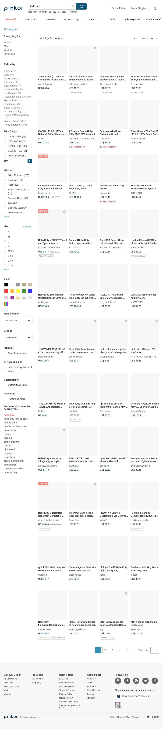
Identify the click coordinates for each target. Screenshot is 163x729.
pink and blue (80, 84)
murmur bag (10, 472)
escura (7, 434)
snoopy (52, 12)
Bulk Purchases (66, 683)
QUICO (72, 193)
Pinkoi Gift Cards (11, 686)
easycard (104, 138)
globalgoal (43, 302)
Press (89, 683)
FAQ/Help (63, 679)
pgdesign (104, 465)
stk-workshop (75, 356)
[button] (30, 161)
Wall (6, 690)
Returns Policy (66, 698)
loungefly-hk (44, 193)
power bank (10, 430)
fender (134, 575)
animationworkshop (140, 465)
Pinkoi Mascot (93, 690)
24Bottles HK (137, 247)
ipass (40, 138)
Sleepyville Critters (47, 465)
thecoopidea (75, 575)
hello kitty (32, 12)
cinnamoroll (10, 464)
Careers (90, 694)
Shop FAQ (36, 683)
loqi (101, 629)
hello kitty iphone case (16, 419)
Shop (6, 46)
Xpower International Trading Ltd (85, 138)
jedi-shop (135, 629)
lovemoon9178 (138, 138)
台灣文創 (43, 12)
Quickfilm (42, 575)
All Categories (11, 29)
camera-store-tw (77, 302)
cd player (9, 453)
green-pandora (107, 356)
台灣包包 (73, 12)
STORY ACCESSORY (111, 247)
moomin (8, 438)
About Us (91, 679)
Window (8, 50)
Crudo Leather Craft (48, 520)
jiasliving (140, 84)
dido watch (9, 449)
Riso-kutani (105, 411)
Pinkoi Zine (9, 54)
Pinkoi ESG (92, 686)
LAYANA (47, 84)
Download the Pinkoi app (133, 696)
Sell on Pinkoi (118, 8)
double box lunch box (15, 426)
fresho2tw (74, 520)
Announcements (66, 686)
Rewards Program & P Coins (69, 706)
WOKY (103, 520)
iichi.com (91, 698)
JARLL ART (136, 193)
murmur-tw (105, 193)
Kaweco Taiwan (138, 411)
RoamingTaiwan (77, 629)
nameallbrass (44, 629)
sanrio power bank (14, 461)
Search (81, 6)
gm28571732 (137, 302)
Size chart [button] (27, 226)
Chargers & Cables (14, 468)
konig (102, 575)
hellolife (42, 411)
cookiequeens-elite (140, 520)
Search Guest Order (68, 702)
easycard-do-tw (107, 302)
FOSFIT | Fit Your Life (49, 247)
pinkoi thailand (12, 441)
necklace (62, 12)
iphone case (10, 422)
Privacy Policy (65, 694)
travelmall (74, 465)
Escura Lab (74, 247)
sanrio (7, 445)
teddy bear (9, 457)
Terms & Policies (67, 690)
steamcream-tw (45, 356)
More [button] (6, 216)
